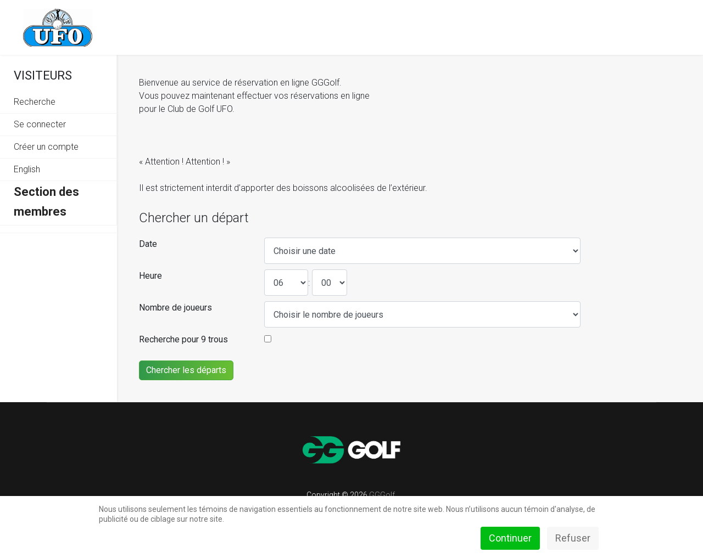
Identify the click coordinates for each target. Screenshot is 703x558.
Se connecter (40, 124)
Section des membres (46, 201)
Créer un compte (46, 147)
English (27, 169)
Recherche (34, 102)
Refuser (572, 538)
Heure (150, 275)
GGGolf (382, 495)
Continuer (510, 538)
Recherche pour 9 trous (183, 339)
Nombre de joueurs (175, 307)
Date (148, 244)
